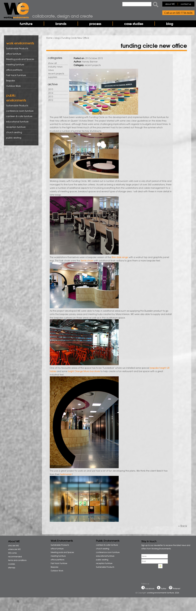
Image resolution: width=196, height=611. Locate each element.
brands (60, 23)
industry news (55, 66)
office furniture (20, 53)
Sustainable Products (17, 48)
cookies (11, 563)
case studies (133, 23)
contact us (186, 3)
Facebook (149, 588)
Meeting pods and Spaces (20, 59)
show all (52, 63)
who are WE (13, 545)
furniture (26, 23)
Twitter (163, 588)
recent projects (56, 73)
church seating (14, 132)
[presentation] (164, 571)
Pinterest (176, 588)
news (51, 69)
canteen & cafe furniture (20, 116)
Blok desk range (120, 257)
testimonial (66, 474)
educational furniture (20, 121)
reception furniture (20, 127)
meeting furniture (20, 64)
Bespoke (10, 80)
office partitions (20, 69)
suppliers (52, 77)
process (95, 23)
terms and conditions (17, 560)
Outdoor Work (13, 85)
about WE (170, 3)
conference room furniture (20, 110)
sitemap (11, 567)
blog (169, 23)
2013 (50, 96)
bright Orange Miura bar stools (84, 371)
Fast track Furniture (16, 75)
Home (49, 37)
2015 (50, 89)
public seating (20, 137)
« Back (182, 526)
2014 (50, 92)
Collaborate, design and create (62, 16)
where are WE (14, 549)
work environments (20, 43)
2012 (50, 99)
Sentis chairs (87, 260)
